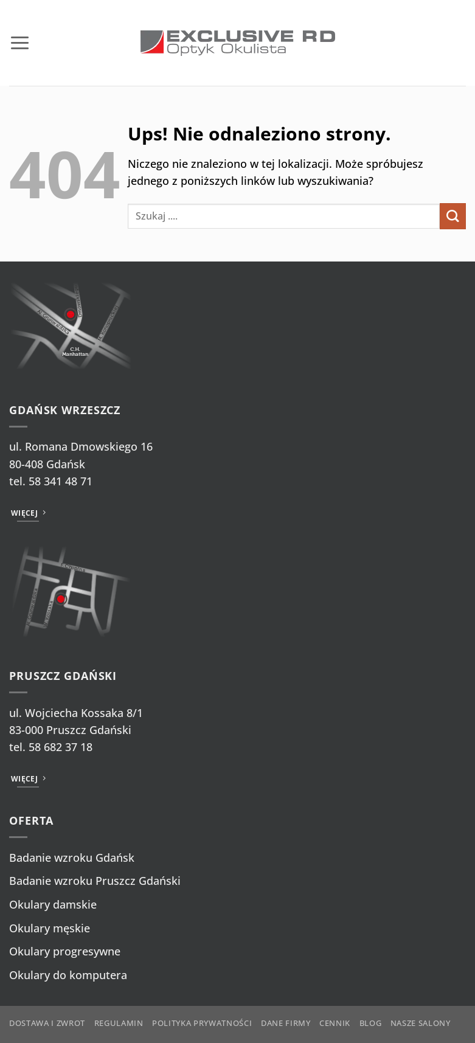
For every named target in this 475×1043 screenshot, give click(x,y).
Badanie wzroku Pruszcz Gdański (95, 880)
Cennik (334, 1022)
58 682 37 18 (60, 747)
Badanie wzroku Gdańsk (71, 857)
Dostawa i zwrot (47, 1022)
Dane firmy (286, 1022)
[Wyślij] (453, 216)
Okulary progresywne (64, 951)
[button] (19, 42)
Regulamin (119, 1022)
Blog (370, 1022)
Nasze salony (420, 1022)
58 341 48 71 (60, 481)
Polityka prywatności (202, 1022)
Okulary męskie (49, 928)
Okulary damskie (53, 904)
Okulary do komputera (68, 975)
